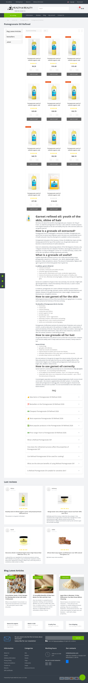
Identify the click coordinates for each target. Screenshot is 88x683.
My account (51, 15)
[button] (2, 285)
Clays (26, 660)
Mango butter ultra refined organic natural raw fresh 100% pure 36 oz (65, 512)
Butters (27, 655)
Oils (8, 20)
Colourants (28, 663)
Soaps (26, 665)
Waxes (26, 658)
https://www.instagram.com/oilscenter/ (50, 663)
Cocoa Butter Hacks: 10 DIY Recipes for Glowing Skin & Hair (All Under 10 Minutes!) (16, 597)
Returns (6, 668)
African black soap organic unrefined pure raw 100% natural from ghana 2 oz (64, 553)
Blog (44, 15)
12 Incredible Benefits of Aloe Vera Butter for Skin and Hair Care (43, 596)
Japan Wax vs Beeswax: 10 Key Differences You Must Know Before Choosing (71, 597)
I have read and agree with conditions (62, 641)
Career (6, 655)
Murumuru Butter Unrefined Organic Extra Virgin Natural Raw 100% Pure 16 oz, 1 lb (23, 553)
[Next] (22, 36)
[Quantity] (34, 70)
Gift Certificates (8, 670)
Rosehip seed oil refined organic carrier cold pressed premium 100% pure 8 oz (23, 512)
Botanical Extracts (30, 668)
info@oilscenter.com (72, 653)
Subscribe (78, 638)
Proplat (11, 677)
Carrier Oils (14, 20)
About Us (28, 2)
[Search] (68, 8)
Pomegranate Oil (24, 20)
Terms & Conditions (58, 641)
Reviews (38, 15)
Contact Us (61, 15)
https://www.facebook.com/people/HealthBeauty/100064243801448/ (46, 663)
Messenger (67, 661)
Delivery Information (38, 2)
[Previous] (6, 36)
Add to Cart (34, 74)
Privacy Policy (8, 660)
